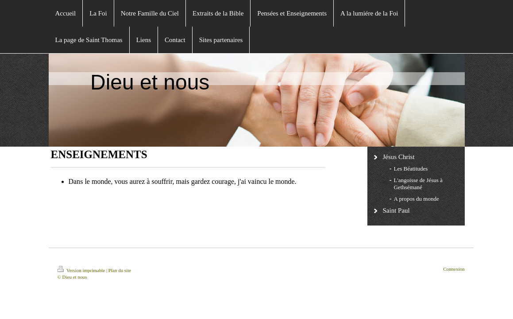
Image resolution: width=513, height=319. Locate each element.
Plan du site (119, 270)
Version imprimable (82, 270)
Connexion (453, 269)
